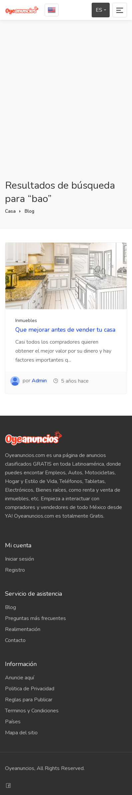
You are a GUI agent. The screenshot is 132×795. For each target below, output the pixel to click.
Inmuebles (26, 320)
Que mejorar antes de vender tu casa (65, 330)
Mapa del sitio (21, 732)
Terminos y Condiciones (32, 710)
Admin (39, 380)
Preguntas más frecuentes (35, 618)
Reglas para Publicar (28, 699)
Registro (15, 570)
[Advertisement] (66, 100)
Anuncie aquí (19, 677)
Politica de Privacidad (29, 688)
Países (13, 721)
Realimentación (22, 629)
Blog (29, 211)
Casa (10, 211)
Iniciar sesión (19, 559)
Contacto (15, 640)
